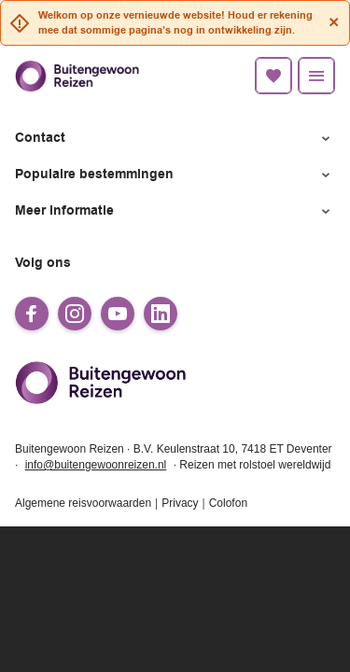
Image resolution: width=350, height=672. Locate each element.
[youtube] (117, 313)
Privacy (179, 503)
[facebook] (32, 313)
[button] (175, 138)
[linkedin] (160, 313)
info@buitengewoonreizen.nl (96, 464)
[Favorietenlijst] (273, 75)
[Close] (334, 22)
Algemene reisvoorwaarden (83, 503)
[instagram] (74, 313)
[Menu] (316, 75)
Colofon (228, 503)
